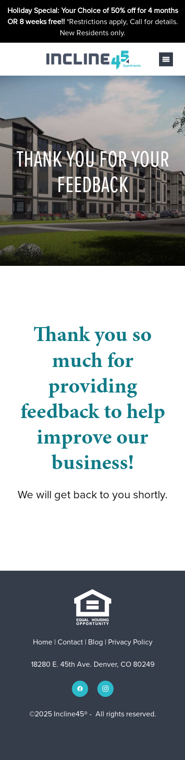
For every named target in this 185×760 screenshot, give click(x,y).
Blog (95, 642)
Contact (70, 642)
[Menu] (166, 59)
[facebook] (80, 689)
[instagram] (105, 689)
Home (43, 642)
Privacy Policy (130, 642)
